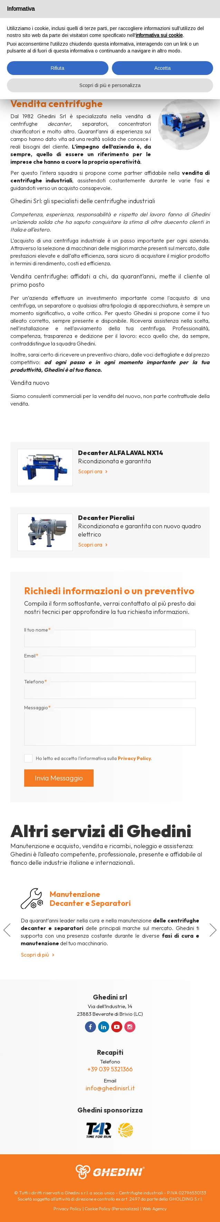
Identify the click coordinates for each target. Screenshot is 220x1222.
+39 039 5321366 (110, 1069)
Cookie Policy (98, 1208)
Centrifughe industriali (141, 1192)
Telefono (35, 682)
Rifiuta (57, 68)
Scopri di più (35, 954)
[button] (6, 930)
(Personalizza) (125, 1208)
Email (31, 656)
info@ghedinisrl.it (110, 1088)
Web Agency (154, 1208)
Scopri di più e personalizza (110, 85)
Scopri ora (90, 471)
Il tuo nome (37, 630)
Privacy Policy (134, 758)
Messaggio (37, 707)
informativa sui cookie (159, 35)
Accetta (162, 68)
